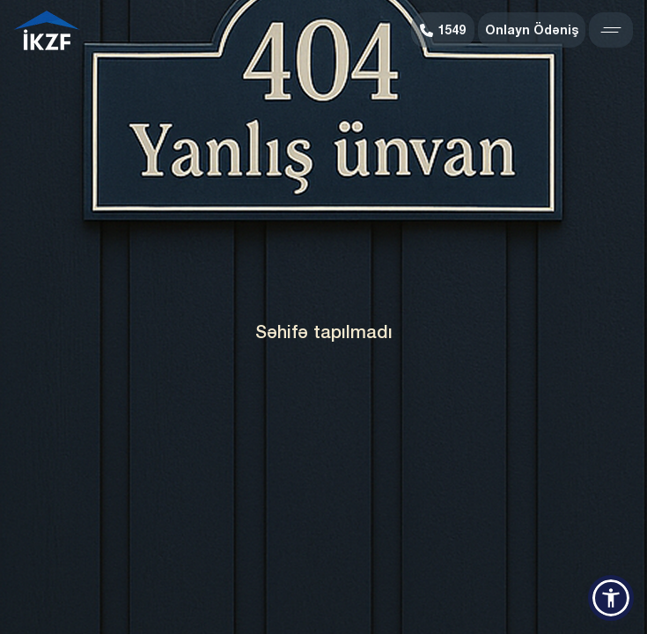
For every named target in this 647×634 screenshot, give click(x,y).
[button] (610, 597)
